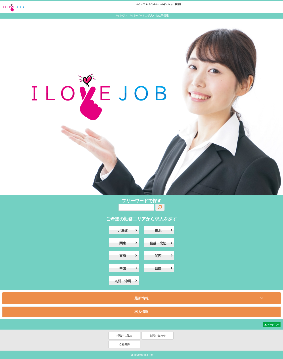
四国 (158, 268)
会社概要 (124, 344)
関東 (122, 243)
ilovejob (17, 7)
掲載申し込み (124, 335)
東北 (158, 230)
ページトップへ (272, 324)
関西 (158, 256)
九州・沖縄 (123, 281)
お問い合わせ (158, 335)
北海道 (123, 230)
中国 (122, 268)
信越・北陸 (158, 243)
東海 (122, 256)
